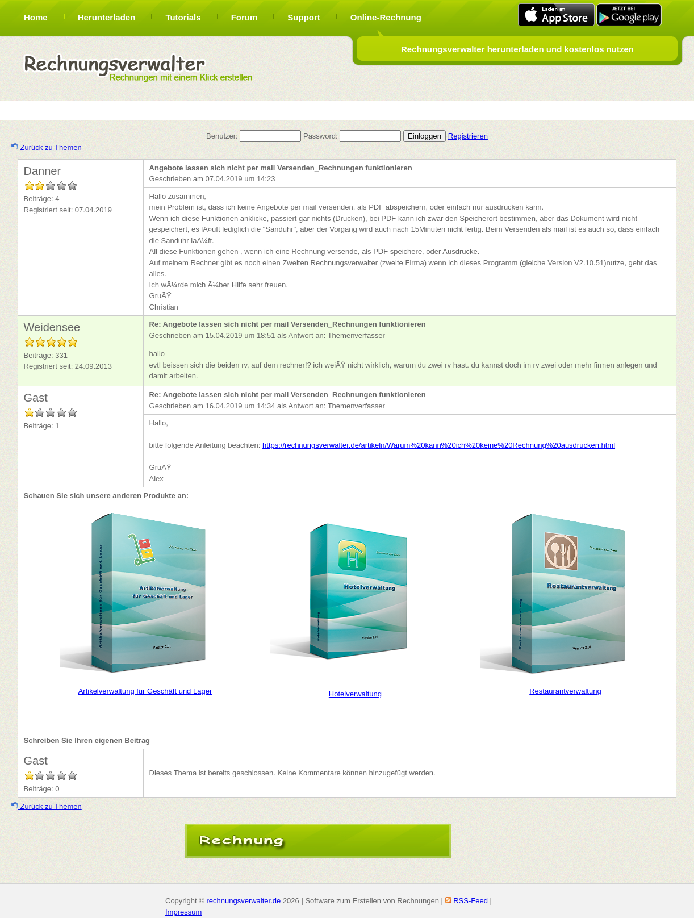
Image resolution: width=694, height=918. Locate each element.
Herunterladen (107, 17)
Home (36, 17)
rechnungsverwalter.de (243, 900)
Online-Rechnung (385, 17)
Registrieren (468, 136)
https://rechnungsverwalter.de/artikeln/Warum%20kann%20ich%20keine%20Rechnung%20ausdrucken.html (438, 445)
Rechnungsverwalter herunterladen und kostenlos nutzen (517, 49)
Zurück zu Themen (46, 147)
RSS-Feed (470, 900)
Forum (244, 17)
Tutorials (182, 17)
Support (303, 17)
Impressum (183, 912)
